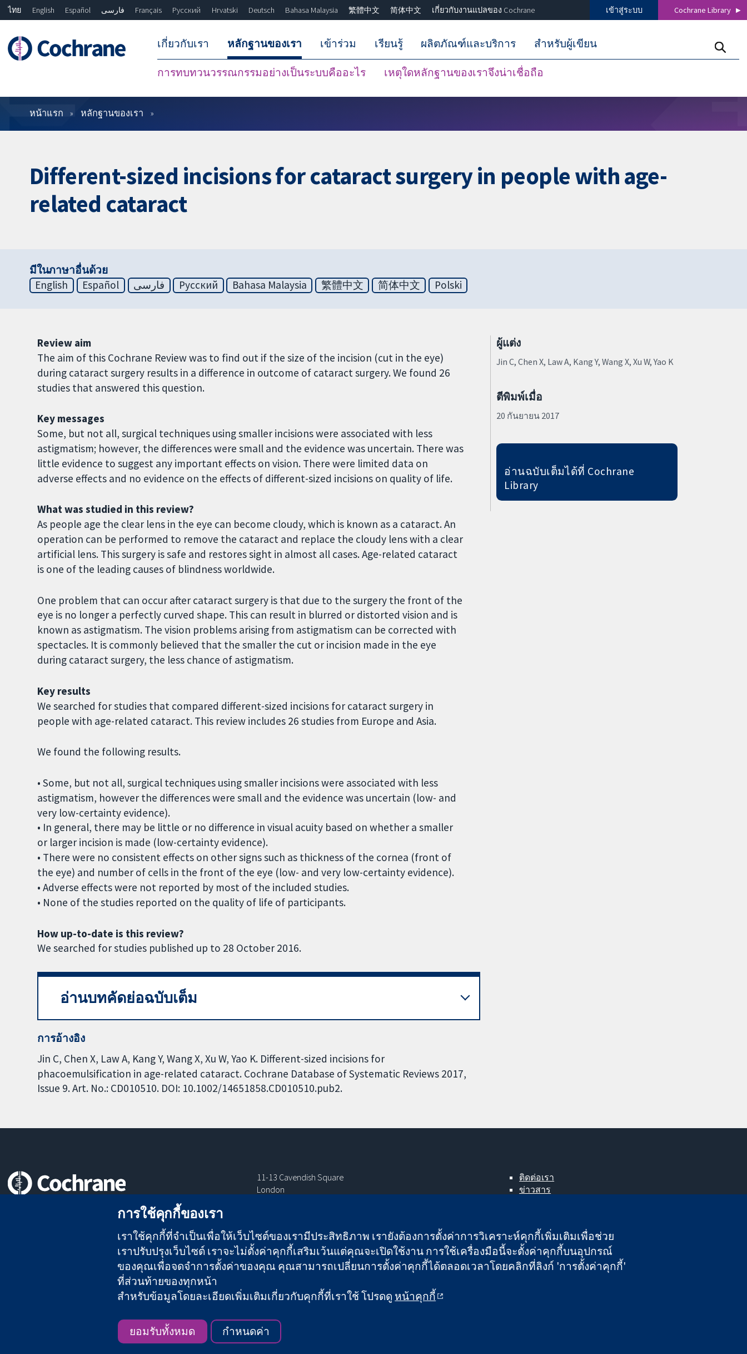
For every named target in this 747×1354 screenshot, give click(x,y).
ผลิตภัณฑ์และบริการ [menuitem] (468, 43)
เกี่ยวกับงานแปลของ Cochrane (483, 10)
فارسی (112, 10)
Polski (448, 284)
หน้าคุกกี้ (415, 1296)
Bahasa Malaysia (311, 10)
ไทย (14, 10)
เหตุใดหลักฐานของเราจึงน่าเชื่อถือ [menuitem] (464, 72)
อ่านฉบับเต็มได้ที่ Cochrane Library (569, 478)
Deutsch (261, 10)
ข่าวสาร (535, 1189)
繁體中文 (364, 10)
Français (148, 10)
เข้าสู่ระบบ (624, 10)
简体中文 (405, 10)
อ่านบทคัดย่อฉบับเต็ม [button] (128, 998)
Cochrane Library (702, 10)
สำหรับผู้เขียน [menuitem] (565, 43)
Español (78, 10)
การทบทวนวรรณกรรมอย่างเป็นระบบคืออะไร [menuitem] (261, 72)
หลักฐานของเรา (112, 112)
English (43, 10)
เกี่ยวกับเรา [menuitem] (183, 43)
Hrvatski (225, 10)
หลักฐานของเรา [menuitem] (264, 43)
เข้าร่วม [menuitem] (338, 43)
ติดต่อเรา (536, 1177)
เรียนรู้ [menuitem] (389, 43)
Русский (186, 10)
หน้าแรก (46, 112)
